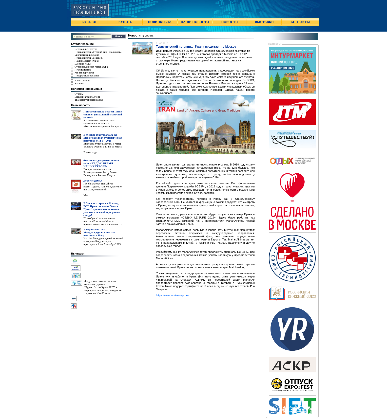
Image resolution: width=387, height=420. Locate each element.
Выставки (77, 253)
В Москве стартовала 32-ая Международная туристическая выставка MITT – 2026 (102, 137)
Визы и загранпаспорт (87, 96)
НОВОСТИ (229, 22)
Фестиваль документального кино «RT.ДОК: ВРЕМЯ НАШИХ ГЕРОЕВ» (101, 163)
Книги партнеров (84, 72)
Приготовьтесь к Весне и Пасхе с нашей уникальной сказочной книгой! (102, 114)
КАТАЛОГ (89, 22)
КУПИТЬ (125, 22)
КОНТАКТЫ (300, 22)
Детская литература (86, 48)
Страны (79, 93)
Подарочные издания (87, 75)
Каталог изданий (82, 43)
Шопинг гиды (83, 63)
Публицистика (83, 69)
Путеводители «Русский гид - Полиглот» (98, 51)
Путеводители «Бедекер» (89, 57)
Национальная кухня (86, 60)
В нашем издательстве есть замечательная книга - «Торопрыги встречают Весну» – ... (102, 125)
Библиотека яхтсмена (87, 54)
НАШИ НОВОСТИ (195, 22)
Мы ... (86, 195)
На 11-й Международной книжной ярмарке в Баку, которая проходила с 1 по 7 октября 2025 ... (103, 243)
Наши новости (80, 105)
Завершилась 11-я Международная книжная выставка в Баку (99, 232)
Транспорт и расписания (89, 99)
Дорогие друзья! (93, 180)
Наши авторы (82, 80)
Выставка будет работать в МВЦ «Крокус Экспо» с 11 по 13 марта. (102, 145)
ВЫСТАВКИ (264, 22)
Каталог (79, 83)
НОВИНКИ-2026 (160, 22)
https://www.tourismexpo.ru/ (172, 295)
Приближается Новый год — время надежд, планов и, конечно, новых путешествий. (102, 186)
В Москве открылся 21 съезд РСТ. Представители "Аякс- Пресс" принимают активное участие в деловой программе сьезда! (101, 209)
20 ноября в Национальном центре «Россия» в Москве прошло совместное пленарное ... (102, 221)
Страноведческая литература (91, 66)
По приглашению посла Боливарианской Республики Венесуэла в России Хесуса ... (100, 172)
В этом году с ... (92, 152)
